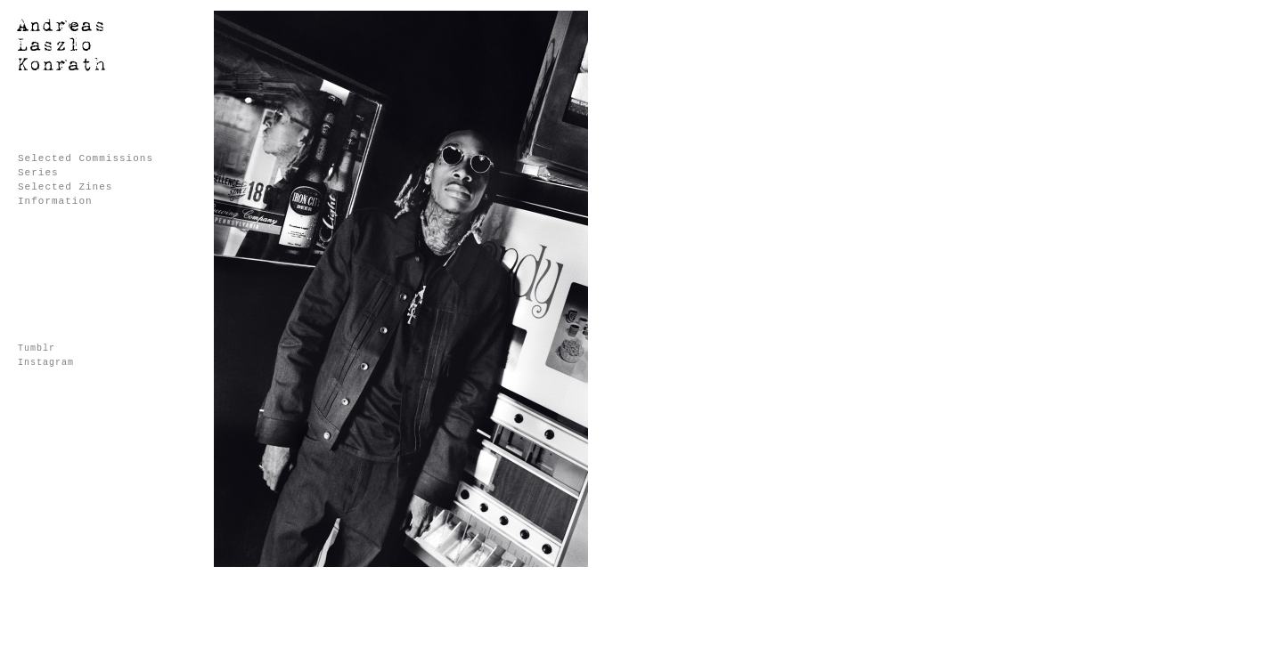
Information (55, 201)
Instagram (46, 363)
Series (38, 172)
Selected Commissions (85, 158)
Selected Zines (65, 187)
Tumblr (36, 348)
